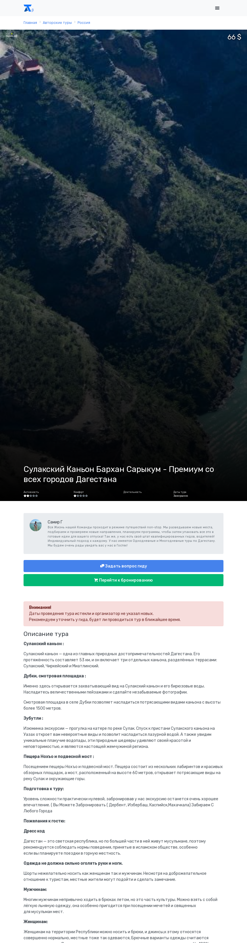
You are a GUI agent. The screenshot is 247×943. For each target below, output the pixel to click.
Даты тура (179, 492)
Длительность (133, 492)
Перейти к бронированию (125, 580)
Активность (31, 492)
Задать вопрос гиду (125, 566)
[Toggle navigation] (217, 8)
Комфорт (79, 492)
